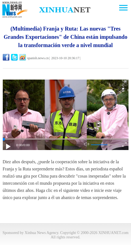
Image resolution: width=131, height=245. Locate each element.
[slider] (109, 145)
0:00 (19, 145)
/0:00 (26, 145)
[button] (8, 146)
